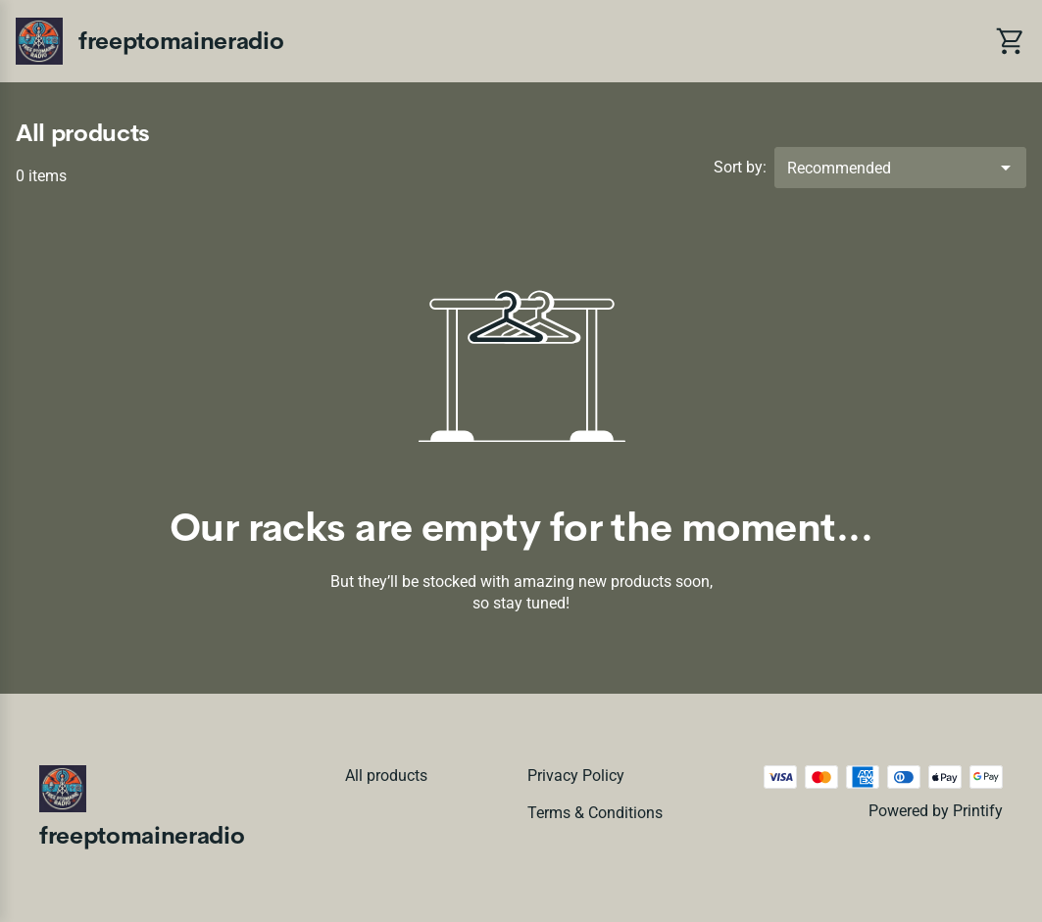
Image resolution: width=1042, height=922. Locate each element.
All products (386, 775)
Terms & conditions (595, 812)
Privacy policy (575, 775)
